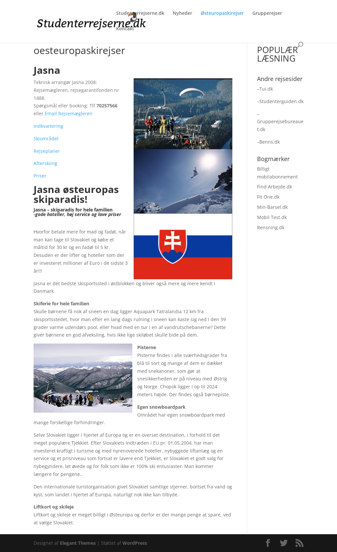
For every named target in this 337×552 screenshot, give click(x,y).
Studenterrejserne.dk (140, 13)
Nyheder (182, 13)
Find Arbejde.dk (274, 186)
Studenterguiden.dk (281, 101)
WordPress (134, 543)
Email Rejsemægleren (68, 113)
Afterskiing (45, 163)
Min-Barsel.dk (272, 207)
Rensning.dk (270, 227)
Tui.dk (266, 89)
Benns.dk (269, 142)
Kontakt (125, 29)
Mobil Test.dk (272, 217)
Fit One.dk (268, 197)
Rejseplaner (47, 151)
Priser (40, 176)
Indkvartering (48, 126)
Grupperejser (267, 13)
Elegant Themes (78, 543)
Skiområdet (46, 138)
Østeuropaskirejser (222, 13)
